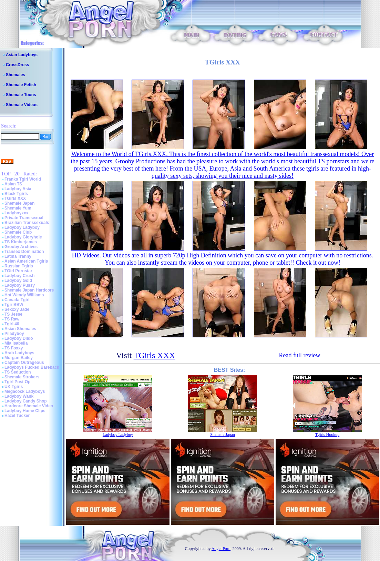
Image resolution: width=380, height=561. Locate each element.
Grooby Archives (21, 246)
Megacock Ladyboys (24, 391)
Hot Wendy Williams (24, 295)
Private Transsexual (23, 217)
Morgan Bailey (18, 357)
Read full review (299, 355)
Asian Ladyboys (22, 54)
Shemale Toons (21, 94)
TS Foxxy (13, 348)
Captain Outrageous (24, 362)
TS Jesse (13, 314)
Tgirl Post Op (17, 381)
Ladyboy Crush (19, 275)
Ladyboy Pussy (19, 285)
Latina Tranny (17, 256)
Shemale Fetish (21, 84)
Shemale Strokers (21, 377)
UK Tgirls (13, 386)
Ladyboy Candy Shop (25, 401)
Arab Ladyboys (19, 352)
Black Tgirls (16, 193)
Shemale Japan (19, 203)
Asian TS (13, 184)
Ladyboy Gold (18, 280)
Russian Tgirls (18, 266)
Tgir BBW (13, 304)
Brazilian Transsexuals (26, 222)
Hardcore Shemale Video (28, 406)
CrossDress (17, 64)
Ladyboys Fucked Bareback (31, 367)
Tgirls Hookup (327, 434)
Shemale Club (18, 232)
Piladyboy (14, 333)
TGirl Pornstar (18, 270)
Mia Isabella (16, 343)
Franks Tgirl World (22, 179)
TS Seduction (17, 372)
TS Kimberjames (20, 241)
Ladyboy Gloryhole (23, 237)
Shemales (15, 74)
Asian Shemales (20, 328)
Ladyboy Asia (17, 188)
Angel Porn (221, 548)
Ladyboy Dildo (18, 338)
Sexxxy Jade (16, 309)
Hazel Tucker (17, 415)
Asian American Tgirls (26, 261)
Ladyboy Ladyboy (22, 227)
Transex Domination (24, 251)
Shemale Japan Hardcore (29, 290)
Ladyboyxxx (16, 213)
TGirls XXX (15, 198)
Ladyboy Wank (18, 396)
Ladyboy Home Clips (24, 410)
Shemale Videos (22, 104)
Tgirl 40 (11, 324)
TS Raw (11, 319)
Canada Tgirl (17, 299)
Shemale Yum (17, 208)
